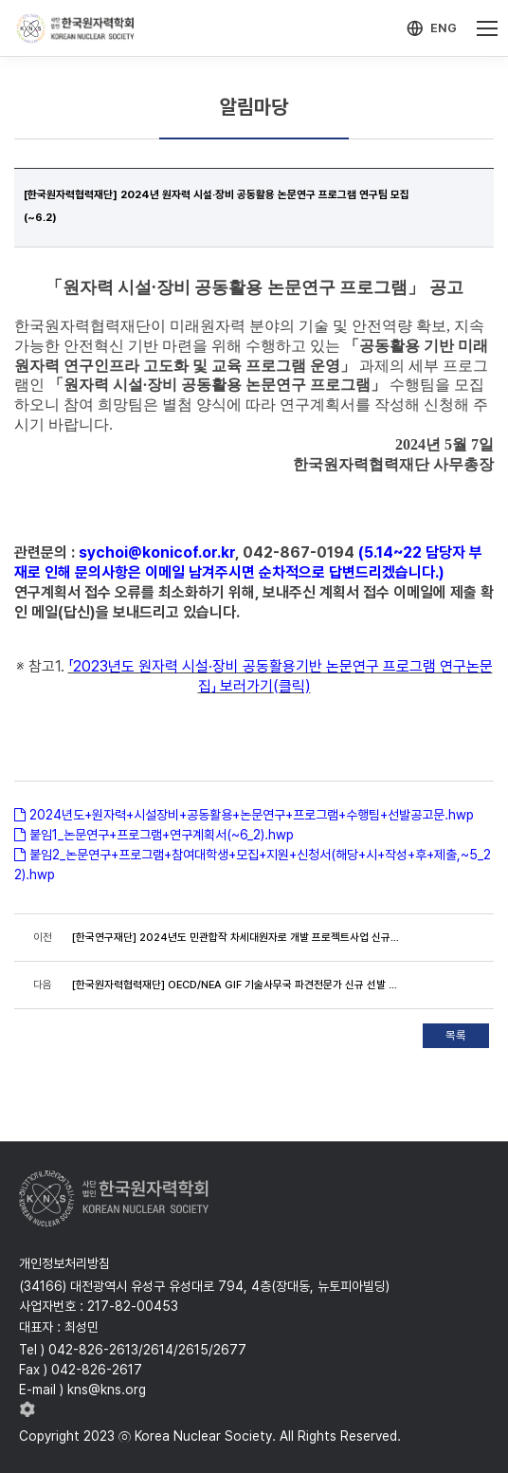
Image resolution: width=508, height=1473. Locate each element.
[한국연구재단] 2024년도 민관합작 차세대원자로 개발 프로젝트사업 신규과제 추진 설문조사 (238, 937)
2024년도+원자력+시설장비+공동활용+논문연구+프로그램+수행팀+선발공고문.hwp (251, 814)
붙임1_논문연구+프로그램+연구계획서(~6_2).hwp (161, 834)
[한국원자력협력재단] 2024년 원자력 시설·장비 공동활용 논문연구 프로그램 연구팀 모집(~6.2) (216, 206)
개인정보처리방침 (64, 1263)
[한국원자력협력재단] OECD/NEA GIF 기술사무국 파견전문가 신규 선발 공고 (238, 984)
